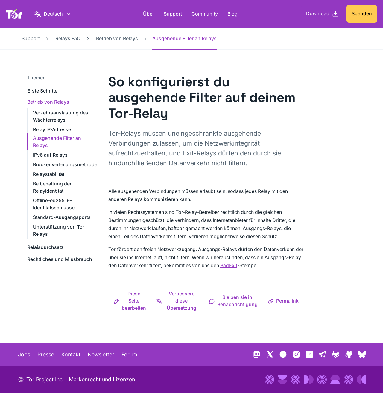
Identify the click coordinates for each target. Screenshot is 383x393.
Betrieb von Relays (117, 38)
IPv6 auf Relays (50, 155)
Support (173, 14)
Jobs (24, 354)
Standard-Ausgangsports (62, 217)
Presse (45, 354)
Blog (232, 14)
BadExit (228, 265)
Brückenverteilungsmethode (65, 164)
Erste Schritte (42, 91)
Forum (129, 354)
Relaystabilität (48, 174)
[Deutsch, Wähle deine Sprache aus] (53, 14)
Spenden (362, 13)
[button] (129, 300)
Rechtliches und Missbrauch (59, 259)
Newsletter (101, 354)
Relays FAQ (67, 38)
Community (205, 14)
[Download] (322, 14)
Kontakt (70, 354)
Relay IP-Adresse (52, 129)
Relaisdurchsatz (45, 247)
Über (148, 14)
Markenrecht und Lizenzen (102, 379)
